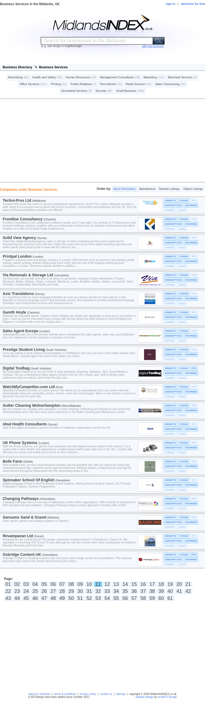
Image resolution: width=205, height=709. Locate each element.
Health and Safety (47, 77)
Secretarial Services (76, 91)
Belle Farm (12, 461)
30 (80, 591)
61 (170, 598)
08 (71, 584)
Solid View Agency (19, 238)
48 (53, 598)
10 (89, 584)
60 (161, 598)
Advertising (18, 77)
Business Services (53, 67)
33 (107, 591)
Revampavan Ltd (18, 536)
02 (17, 584)
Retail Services (138, 84)
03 (26, 584)
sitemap (120, 694)
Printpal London (17, 256)
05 (44, 584)
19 (170, 584)
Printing (58, 84)
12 (107, 584)
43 (8, 598)
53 (98, 598)
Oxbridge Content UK (22, 554)
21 (188, 584)
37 (143, 591)
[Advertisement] (102, 140)
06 (53, 584)
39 (161, 591)
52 (89, 598)
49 (62, 598)
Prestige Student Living (24, 349)
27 (53, 591)
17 (152, 584)
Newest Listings (169, 189)
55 (116, 598)
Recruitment (110, 84)
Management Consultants (119, 77)
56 (125, 598)
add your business (39, 694)
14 (125, 584)
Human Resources (81, 77)
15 (134, 584)
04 (35, 584)
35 (125, 591)
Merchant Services (182, 77)
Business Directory (17, 67)
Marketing (154, 77)
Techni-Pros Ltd (17, 200)
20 (179, 584)
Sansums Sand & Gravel (24, 517)
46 (35, 598)
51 (80, 598)
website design (144, 696)
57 (134, 598)
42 (188, 591)
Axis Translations (18, 293)
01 (8, 584)
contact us (106, 694)
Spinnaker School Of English (28, 480)
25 (35, 591)
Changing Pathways (21, 498)
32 (98, 591)
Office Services (33, 84)
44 (17, 598)
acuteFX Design (167, 696)
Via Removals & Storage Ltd (28, 275)
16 (143, 584)
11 (98, 584)
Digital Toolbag (16, 368)
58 (143, 598)
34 (116, 591)
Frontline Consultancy (23, 219)
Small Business (130, 91)
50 (71, 598)
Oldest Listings (193, 189)
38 (152, 591)
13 (116, 584)
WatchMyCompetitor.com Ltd (29, 387)
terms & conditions (65, 694)
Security (104, 91)
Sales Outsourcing (170, 84)
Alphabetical (147, 189)
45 (26, 598)
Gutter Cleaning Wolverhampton (31, 405)
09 (80, 584)
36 (134, 591)
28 (62, 591)
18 (161, 584)
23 (17, 591)
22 (8, 591)
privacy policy (88, 694)
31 (89, 591)
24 (26, 591)
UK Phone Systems (20, 443)
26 (44, 591)
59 (152, 598)
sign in (170, 3)
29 (71, 591)
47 (44, 598)
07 (62, 584)
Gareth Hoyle (14, 312)
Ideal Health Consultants (25, 424)
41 (179, 591)
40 (170, 591)
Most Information (124, 189)
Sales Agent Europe (20, 331)
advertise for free (193, 3)
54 (107, 598)
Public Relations (83, 84)
